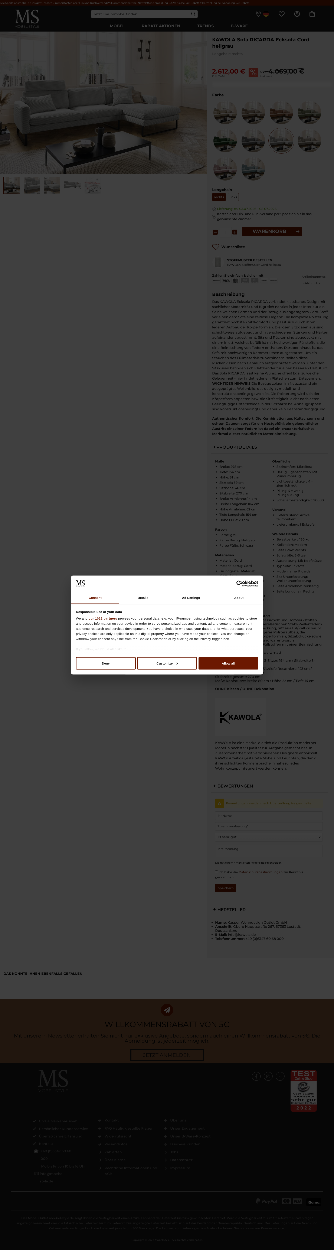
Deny (106, 663)
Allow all (228, 663)
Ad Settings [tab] (191, 598)
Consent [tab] (95, 598)
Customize (167, 663)
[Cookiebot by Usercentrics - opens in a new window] (239, 583)
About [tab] (239, 598)
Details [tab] (143, 598)
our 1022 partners (103, 618)
